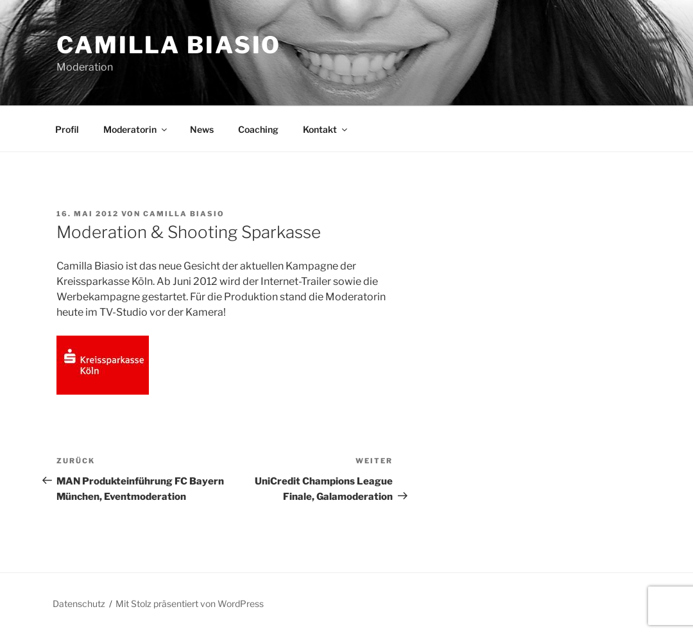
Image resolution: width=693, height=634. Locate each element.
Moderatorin (136, 129)
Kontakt (326, 129)
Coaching (258, 129)
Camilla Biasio (168, 45)
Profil (67, 129)
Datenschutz (79, 603)
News (202, 129)
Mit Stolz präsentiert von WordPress (190, 603)
